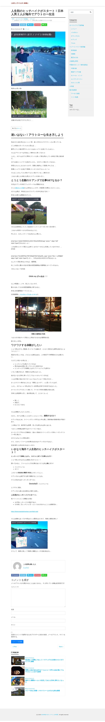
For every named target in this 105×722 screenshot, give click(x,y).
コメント (15, 587)
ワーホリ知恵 (75, 93)
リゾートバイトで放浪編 (77, 47)
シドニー (74, 29)
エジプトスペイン (76, 79)
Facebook (15, 24)
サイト (13, 625)
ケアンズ (26, 29)
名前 (12, 610)
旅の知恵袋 (73, 90)
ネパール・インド (76, 75)
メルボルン (74, 32)
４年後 (71, 86)
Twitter (24, 24)
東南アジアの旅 (76, 72)
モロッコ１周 (75, 82)
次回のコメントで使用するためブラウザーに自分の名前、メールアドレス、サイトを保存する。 (38, 636)
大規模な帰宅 (73, 61)
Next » (61, 647)
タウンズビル (75, 36)
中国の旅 (74, 68)
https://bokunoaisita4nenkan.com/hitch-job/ (24, 511)
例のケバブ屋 (19, 188)
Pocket (40, 24)
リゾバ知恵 (74, 97)
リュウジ (26, 568)
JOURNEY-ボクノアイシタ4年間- (49, 716)
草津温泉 (74, 50)
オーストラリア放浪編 (76, 25)
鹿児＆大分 (74, 57)
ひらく (19, 128)
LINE (48, 24)
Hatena (32, 24)
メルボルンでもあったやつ (28, 294)
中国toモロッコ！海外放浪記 (78, 65)
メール (13, 617)
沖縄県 (73, 54)
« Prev (15, 647)
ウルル (73, 43)
